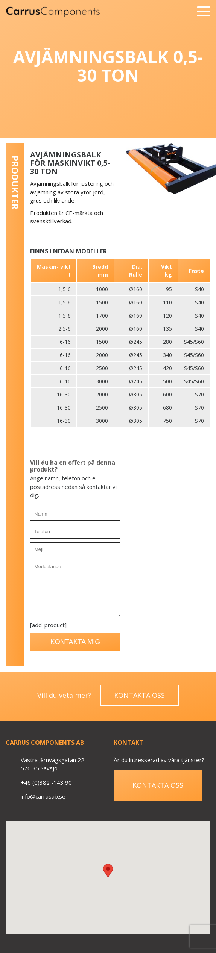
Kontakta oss (139, 695)
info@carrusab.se (43, 796)
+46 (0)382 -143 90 (46, 782)
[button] (108, 871)
